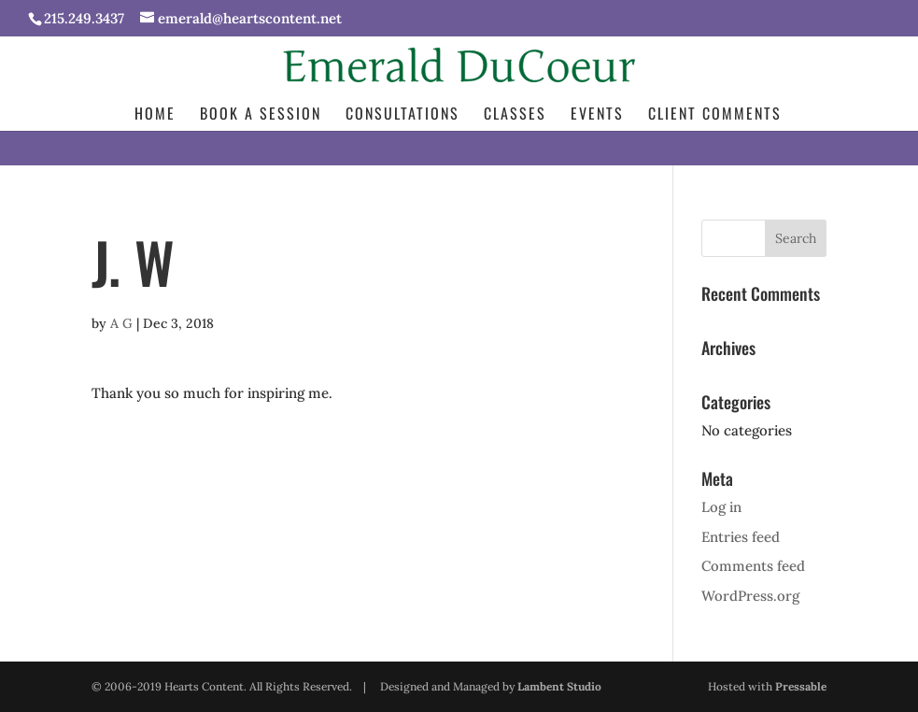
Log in (721, 507)
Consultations (402, 115)
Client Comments (715, 115)
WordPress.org (750, 596)
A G (121, 323)
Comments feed (753, 566)
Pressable (800, 686)
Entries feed (740, 537)
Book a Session (260, 115)
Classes (515, 115)
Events (597, 115)
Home (155, 115)
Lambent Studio (559, 686)
